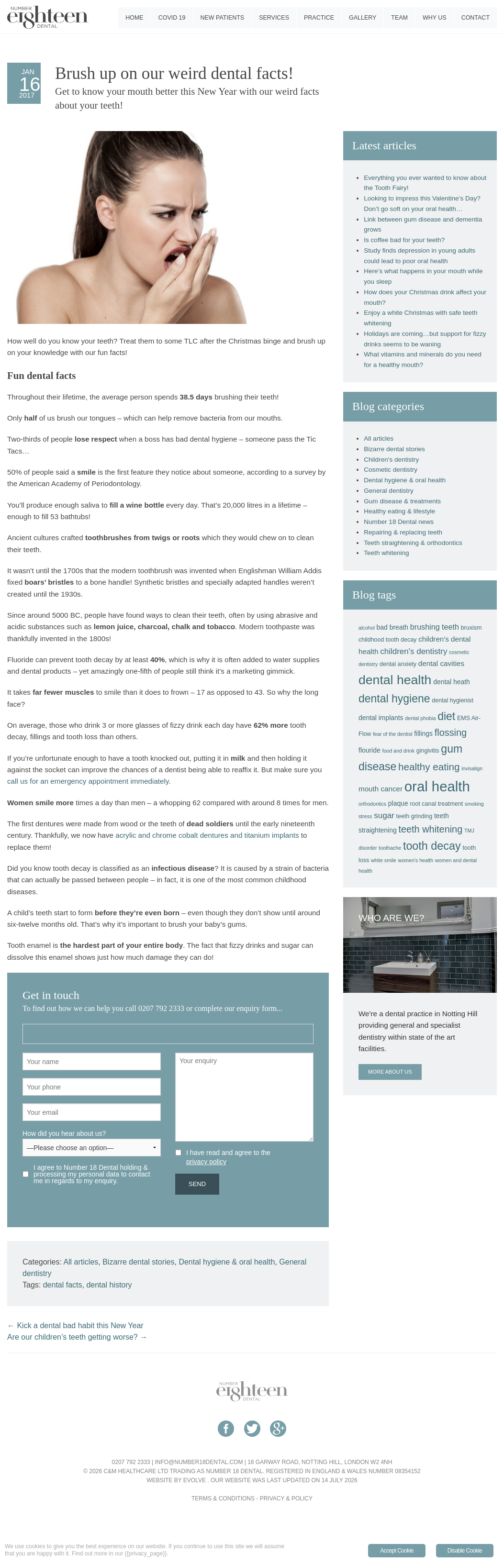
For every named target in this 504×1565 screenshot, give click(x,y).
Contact (475, 17)
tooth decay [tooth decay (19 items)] (432, 846)
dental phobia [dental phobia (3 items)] (420, 718)
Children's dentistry (391, 459)
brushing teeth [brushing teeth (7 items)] (434, 626)
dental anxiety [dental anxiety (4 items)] (398, 664)
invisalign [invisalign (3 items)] (471, 768)
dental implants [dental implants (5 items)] (380, 717)
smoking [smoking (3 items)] (474, 804)
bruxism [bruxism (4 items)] (471, 627)
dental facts (62, 1285)
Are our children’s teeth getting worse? (77, 1337)
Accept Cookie (397, 1550)
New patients (223, 17)
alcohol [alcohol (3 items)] (366, 628)
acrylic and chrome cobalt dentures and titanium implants (207, 835)
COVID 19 (172, 17)
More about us (390, 1072)
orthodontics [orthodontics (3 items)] (372, 804)
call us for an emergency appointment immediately (87, 781)
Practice (319, 17)
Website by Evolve (176, 1480)
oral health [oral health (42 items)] (437, 786)
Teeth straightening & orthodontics (413, 542)
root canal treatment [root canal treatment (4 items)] (436, 803)
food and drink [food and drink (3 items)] (398, 751)
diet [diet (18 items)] (446, 716)
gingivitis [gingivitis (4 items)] (427, 750)
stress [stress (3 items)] (365, 816)
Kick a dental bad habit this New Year (75, 1325)
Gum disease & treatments (402, 501)
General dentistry (389, 490)
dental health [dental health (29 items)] (394, 680)
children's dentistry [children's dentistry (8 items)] (413, 651)
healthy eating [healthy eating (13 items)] (428, 766)
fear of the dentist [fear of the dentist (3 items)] (392, 734)
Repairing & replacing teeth (403, 532)
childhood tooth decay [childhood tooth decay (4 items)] (387, 639)
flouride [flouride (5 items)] (369, 750)
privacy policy (206, 1161)
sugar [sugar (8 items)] (384, 815)
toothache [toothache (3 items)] (390, 848)
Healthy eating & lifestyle (399, 511)
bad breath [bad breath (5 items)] (393, 627)
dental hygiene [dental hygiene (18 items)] (394, 698)
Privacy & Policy (286, 1498)
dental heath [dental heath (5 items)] (451, 682)
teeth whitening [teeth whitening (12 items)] (430, 829)
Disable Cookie (465, 1550)
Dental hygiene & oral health (227, 1262)
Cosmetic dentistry (390, 469)
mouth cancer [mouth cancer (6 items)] (380, 789)
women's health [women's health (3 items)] (415, 860)
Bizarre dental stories (138, 1262)
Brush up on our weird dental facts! (174, 73)
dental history (109, 1285)
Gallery (362, 17)
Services (274, 17)
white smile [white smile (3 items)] (383, 860)
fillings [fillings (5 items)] (423, 733)
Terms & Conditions (223, 1498)
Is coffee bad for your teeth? (404, 240)
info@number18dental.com (199, 1462)
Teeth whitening (386, 552)
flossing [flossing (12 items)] (451, 732)
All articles (80, 1262)
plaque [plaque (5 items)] (398, 803)
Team (399, 17)
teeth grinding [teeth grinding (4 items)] (414, 816)
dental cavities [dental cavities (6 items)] (441, 663)
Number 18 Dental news (399, 521)
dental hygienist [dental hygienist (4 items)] (452, 700)
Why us (435, 17)
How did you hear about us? (91, 1141)
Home (134, 17)
